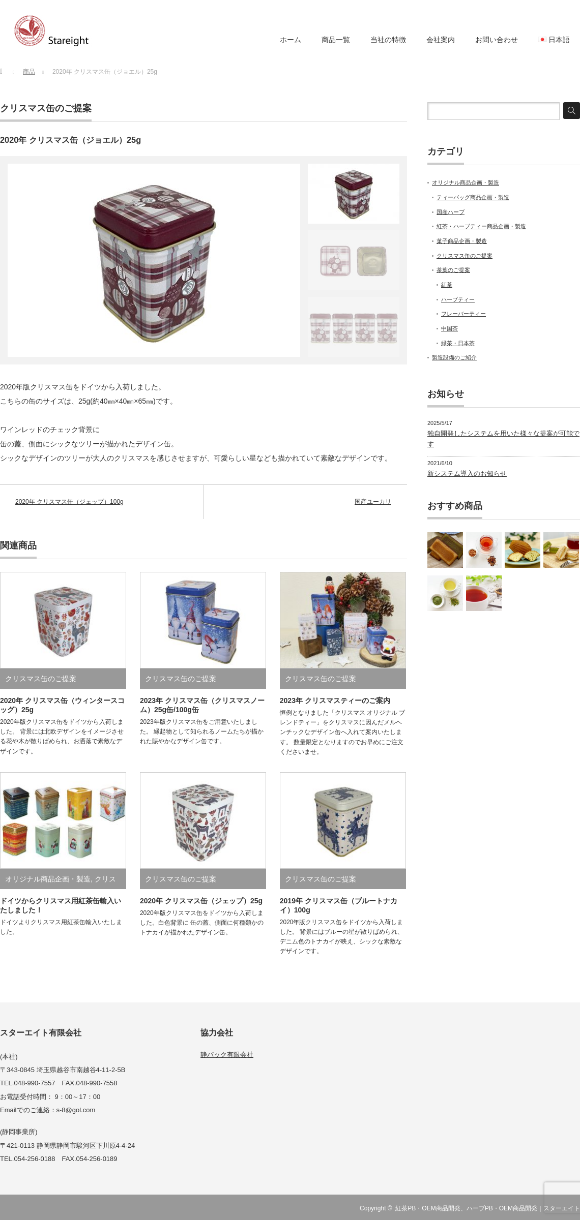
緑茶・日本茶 (458, 343)
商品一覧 (336, 40)
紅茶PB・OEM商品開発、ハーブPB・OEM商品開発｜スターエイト (487, 1208)
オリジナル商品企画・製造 (48, 879)
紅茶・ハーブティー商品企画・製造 (481, 226)
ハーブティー (458, 299)
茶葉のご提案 (453, 270)
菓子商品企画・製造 (462, 241)
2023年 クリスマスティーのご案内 (335, 700)
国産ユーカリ (373, 501)
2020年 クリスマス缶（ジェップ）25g (201, 901)
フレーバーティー (463, 314)
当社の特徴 (388, 40)
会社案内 (440, 40)
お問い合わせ (496, 40)
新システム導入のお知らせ (467, 473)
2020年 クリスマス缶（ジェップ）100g (69, 501)
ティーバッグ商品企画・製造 (473, 197)
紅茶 (446, 285)
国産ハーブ (451, 212)
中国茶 (449, 328)
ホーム (290, 40)
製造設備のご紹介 (454, 357)
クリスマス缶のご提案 (46, 108)
